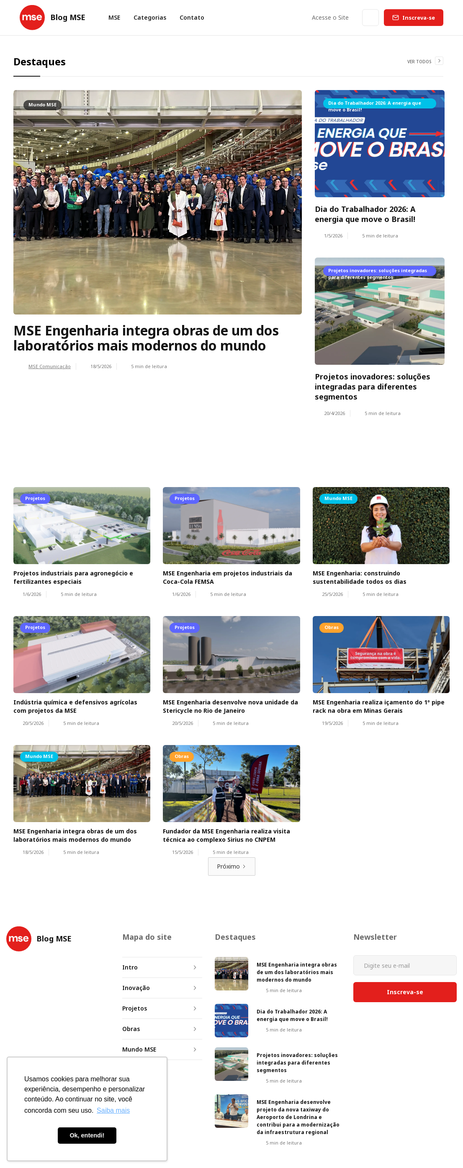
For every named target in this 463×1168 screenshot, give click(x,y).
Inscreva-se (418, 17)
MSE (114, 17)
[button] (150, 17)
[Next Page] (231, 866)
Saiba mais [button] (113, 1110)
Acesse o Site (330, 17)
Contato (192, 17)
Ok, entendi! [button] (86, 1135)
